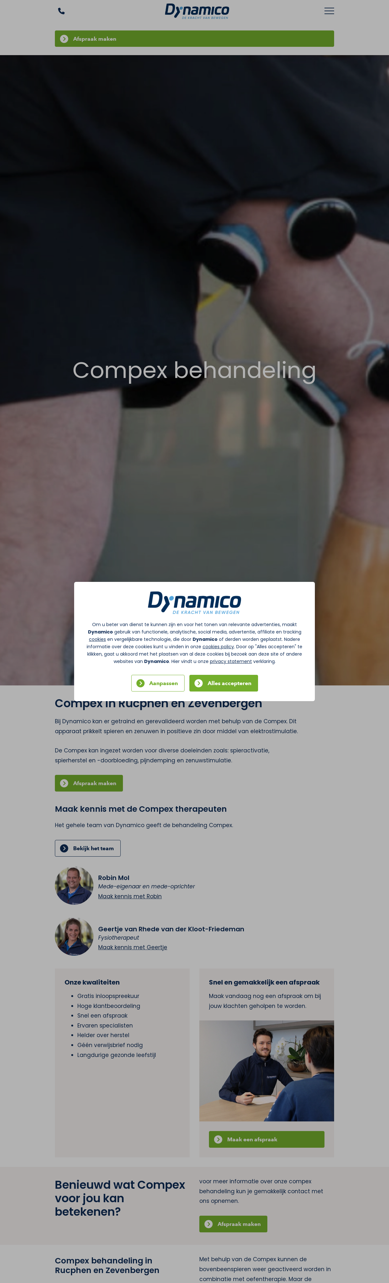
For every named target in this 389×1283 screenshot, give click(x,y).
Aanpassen (163, 683)
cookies (97, 639)
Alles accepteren (229, 683)
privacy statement (231, 661)
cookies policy (218, 646)
